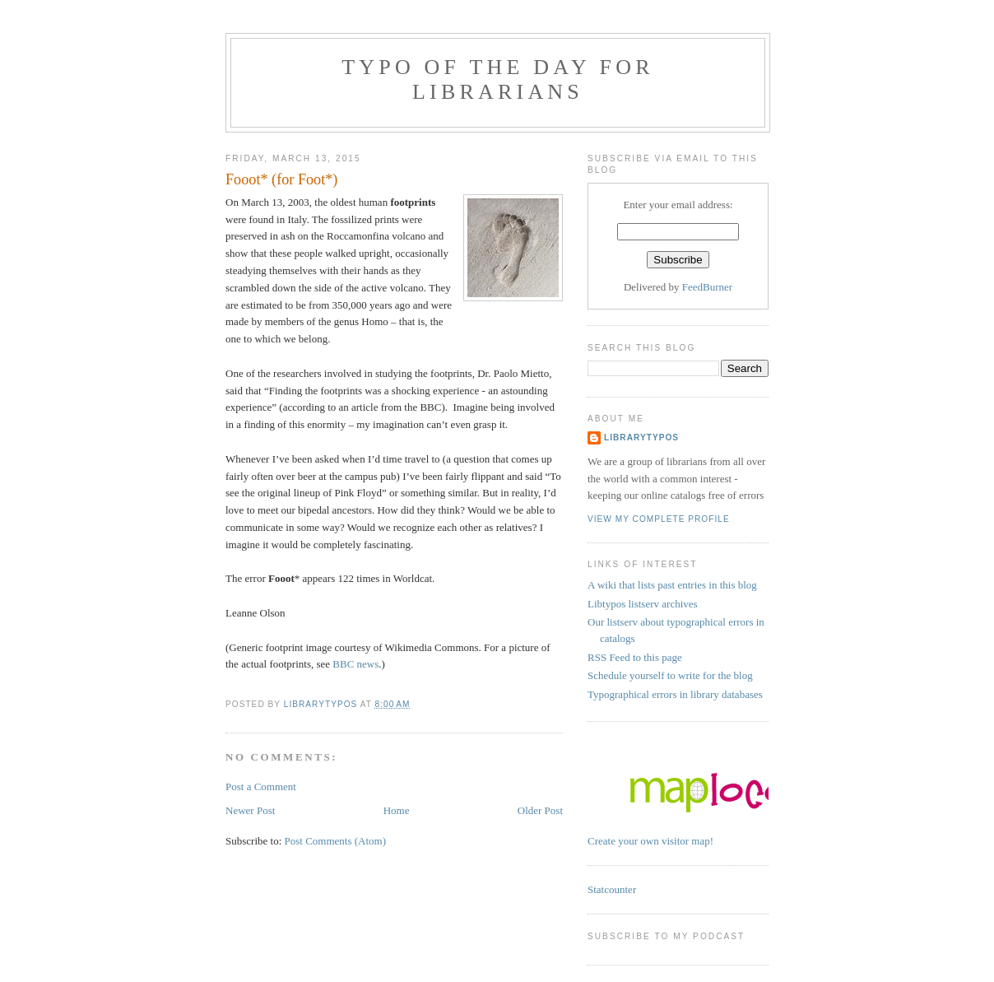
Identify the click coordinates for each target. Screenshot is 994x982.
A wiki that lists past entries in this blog (672, 585)
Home (396, 810)
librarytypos (641, 437)
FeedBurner (707, 287)
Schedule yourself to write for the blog (670, 675)
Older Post (540, 810)
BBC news (355, 664)
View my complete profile (659, 519)
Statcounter (612, 889)
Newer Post (250, 810)
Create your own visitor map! (650, 841)
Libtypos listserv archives (643, 604)
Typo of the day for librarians (497, 79)
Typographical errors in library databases (675, 694)
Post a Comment (260, 786)
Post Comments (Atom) (336, 841)
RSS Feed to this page (635, 657)
